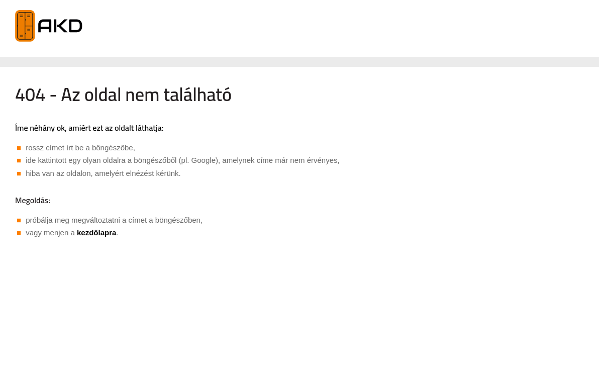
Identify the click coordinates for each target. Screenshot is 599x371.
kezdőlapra (96, 232)
